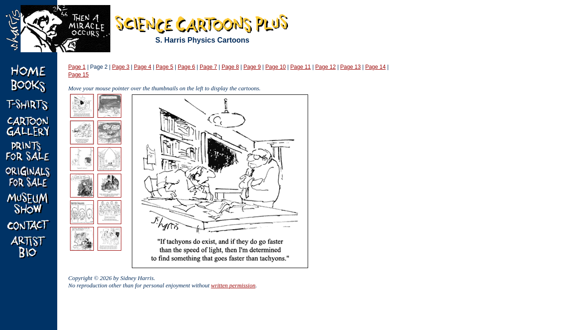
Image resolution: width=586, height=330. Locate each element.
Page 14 (375, 67)
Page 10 (276, 67)
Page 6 (186, 67)
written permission (233, 285)
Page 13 (350, 67)
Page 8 (230, 67)
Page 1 (77, 67)
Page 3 (121, 67)
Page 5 (164, 67)
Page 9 (252, 67)
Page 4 (143, 67)
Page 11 (300, 67)
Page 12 (325, 67)
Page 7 (208, 67)
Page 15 (78, 75)
